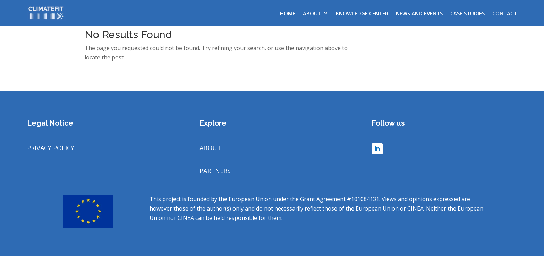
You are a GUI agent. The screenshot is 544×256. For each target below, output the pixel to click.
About (312, 13)
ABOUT (210, 148)
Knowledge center (362, 13)
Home (287, 13)
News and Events (419, 13)
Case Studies (467, 13)
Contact (504, 13)
